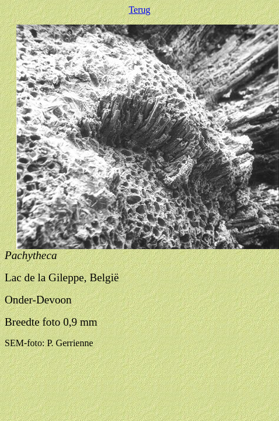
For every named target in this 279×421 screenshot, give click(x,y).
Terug (139, 10)
